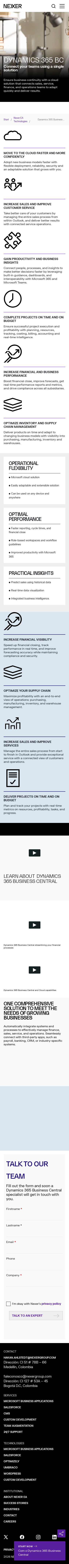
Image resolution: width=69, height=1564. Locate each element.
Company (34, 1278)
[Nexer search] (53, 6)
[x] (6, 1537)
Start (6, 119)
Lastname (34, 1229)
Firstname (34, 1212)
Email (34, 1245)
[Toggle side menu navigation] (62, 6)
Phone (34, 1262)
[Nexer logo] (13, 6)
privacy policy (51, 1304)
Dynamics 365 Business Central (51, 119)
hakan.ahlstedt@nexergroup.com (30, 1357)
